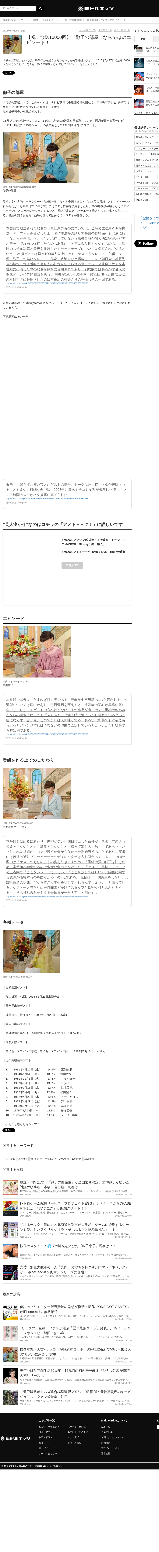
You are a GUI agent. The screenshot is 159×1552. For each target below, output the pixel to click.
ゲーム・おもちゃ (48, 1453)
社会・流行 (73, 1437)
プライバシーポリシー (112, 1448)
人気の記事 (107, 1432)
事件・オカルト (75, 1443)
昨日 (144, 39)
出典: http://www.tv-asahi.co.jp (18, 823)
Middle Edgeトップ (13, 20)
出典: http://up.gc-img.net (15, 681)
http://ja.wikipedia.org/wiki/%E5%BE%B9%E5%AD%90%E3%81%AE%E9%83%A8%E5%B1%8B (47, 283)
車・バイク (44, 1448)
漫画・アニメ (45, 1432)
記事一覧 (105, 1426)
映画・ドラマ (45, 1437)
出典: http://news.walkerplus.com (19, 187)
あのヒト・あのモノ (78, 1432)
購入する (72, 565)
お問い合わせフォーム (112, 1437)
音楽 (41, 1443)
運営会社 (105, 1453)
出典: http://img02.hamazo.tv (17, 976)
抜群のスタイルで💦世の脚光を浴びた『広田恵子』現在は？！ (68, 1246)
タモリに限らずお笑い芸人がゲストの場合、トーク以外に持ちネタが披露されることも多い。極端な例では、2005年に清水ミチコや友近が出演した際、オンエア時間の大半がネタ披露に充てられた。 (66, 490)
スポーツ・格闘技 (77, 1426)
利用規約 (105, 1443)
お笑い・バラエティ (43, 20)
